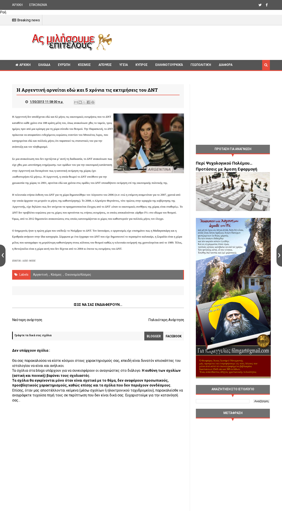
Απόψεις (105, 65)
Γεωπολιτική (201, 65)
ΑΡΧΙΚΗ (17, 5)
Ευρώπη (64, 65)
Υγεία (123, 65)
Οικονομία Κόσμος (78, 274)
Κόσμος (84, 65)
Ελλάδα (44, 65)
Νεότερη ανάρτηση (27, 320)
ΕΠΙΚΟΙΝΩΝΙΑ (38, 5)
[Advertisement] (193, 41)
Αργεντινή (40, 274)
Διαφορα (225, 65)
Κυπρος (141, 65)
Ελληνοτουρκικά (169, 65)
